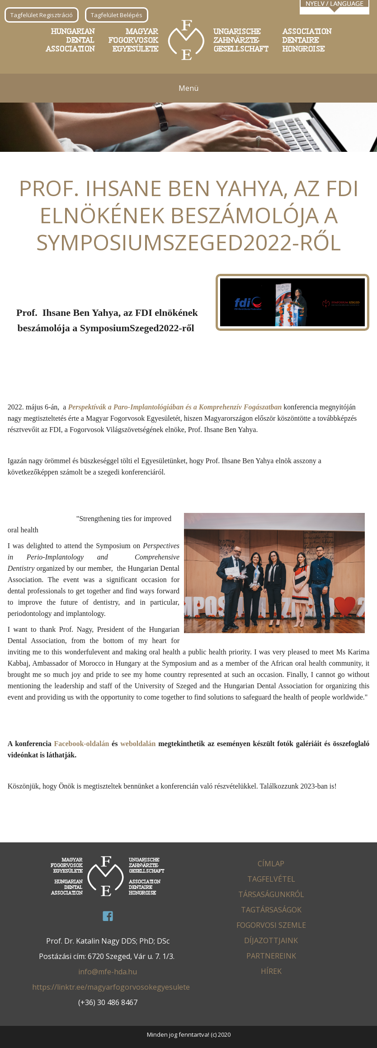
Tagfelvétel (271, 879)
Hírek (271, 971)
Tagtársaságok (271, 910)
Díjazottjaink (271, 940)
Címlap (271, 864)
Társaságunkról (271, 894)
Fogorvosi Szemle (271, 925)
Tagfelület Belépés (116, 15)
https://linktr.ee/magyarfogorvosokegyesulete (111, 987)
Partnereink (271, 956)
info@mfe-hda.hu (107, 972)
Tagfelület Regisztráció (41, 15)
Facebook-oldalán (81, 743)
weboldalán (138, 743)
